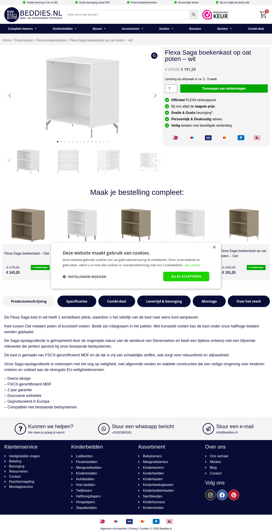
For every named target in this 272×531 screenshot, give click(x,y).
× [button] (214, 247)
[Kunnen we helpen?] (20, 429)
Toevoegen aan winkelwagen (224, 88)
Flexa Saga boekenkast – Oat (26, 253)
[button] (57, 141)
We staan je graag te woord (46, 432)
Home (6, 40)
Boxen (99, 28)
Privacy (133, 528)
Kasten (166, 28)
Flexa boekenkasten (52, 40)
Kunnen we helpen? (50, 426)
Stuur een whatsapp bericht (143, 426)
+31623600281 (122, 432)
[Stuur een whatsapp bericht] (104, 429)
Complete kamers (22, 28)
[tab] (28, 301)
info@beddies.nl (227, 432)
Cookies (144, 528)
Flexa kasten (23, 40)
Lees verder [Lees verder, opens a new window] (191, 265)
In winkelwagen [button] (40, 267)
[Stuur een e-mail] (208, 429)
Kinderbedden (65, 28)
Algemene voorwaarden (113, 528)
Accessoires (132, 28)
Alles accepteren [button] (186, 276)
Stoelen (224, 28)
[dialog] (136, 265)
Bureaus (195, 28)
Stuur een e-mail (235, 426)
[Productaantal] (171, 88)
